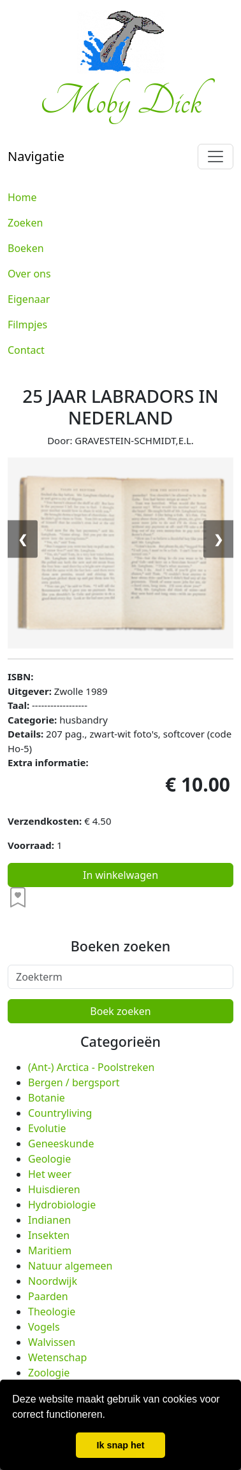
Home (22, 197)
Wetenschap (57, 1357)
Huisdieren (54, 1189)
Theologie (51, 1312)
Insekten (48, 1235)
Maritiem (49, 1250)
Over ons (29, 274)
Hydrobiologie (62, 1205)
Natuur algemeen (70, 1266)
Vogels (44, 1327)
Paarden (48, 1296)
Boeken (26, 248)
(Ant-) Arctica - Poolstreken (91, 1067)
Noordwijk (52, 1281)
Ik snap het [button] (120, 1445)
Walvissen (51, 1342)
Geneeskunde (61, 1144)
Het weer (49, 1174)
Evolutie (47, 1128)
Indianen (49, 1220)
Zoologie (48, 1373)
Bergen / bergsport (74, 1082)
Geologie (49, 1159)
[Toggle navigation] (215, 156)
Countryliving (60, 1113)
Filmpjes (27, 325)
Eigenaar (29, 299)
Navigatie (36, 156)
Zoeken (25, 223)
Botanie (46, 1098)
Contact (26, 350)
